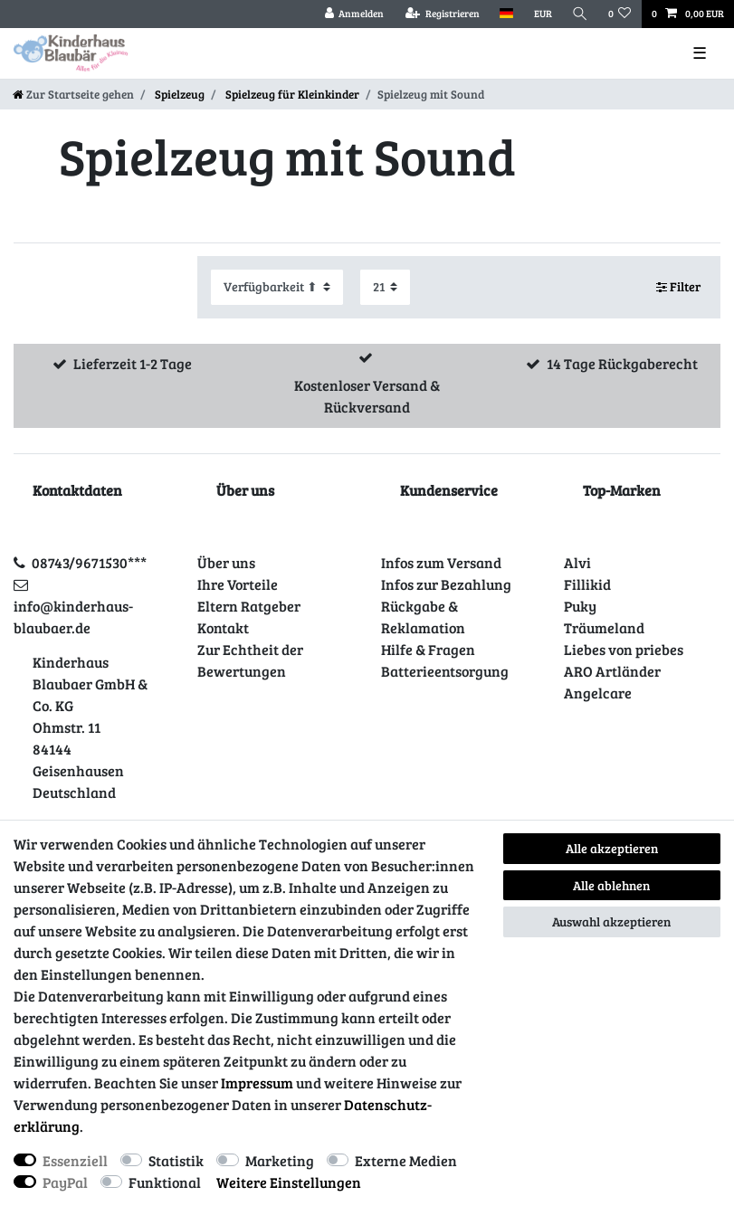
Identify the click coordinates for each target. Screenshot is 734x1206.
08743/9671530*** (89, 562)
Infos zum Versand (441, 562)
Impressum (257, 1082)
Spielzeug (178, 94)
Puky (580, 605)
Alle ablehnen (611, 885)
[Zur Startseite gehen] (73, 94)
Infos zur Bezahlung (446, 584)
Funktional (165, 1182)
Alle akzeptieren (612, 848)
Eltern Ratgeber (248, 605)
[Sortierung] (277, 287)
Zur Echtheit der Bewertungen (250, 660)
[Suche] (580, 14)
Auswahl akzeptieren (611, 921)
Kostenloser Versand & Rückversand (367, 395)
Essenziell (75, 1160)
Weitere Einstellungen (288, 1182)
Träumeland (604, 627)
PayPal (65, 1182)
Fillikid (587, 584)
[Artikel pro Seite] (385, 287)
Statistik (176, 1160)
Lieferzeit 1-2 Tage (132, 363)
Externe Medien (406, 1160)
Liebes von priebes (623, 649)
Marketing (279, 1160)
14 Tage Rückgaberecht (622, 363)
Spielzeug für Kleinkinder (291, 94)
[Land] (506, 14)
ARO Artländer (612, 670)
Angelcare (598, 692)
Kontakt (223, 627)
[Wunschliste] (620, 14)
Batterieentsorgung (445, 670)
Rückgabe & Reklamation (423, 616)
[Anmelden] (354, 14)
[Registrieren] (443, 14)
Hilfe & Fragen (428, 649)
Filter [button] (678, 287)
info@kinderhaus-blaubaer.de (73, 616)
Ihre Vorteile (237, 584)
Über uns (226, 562)
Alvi (577, 562)
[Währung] (542, 14)
